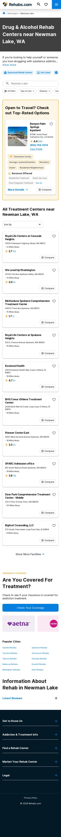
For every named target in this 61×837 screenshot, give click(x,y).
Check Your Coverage (30, 607)
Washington (12, 13)
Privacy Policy (30, 798)
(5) (14, 380)
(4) (14, 282)
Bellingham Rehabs (11, 669)
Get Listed (43, 72)
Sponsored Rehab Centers (18, 72)
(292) (40, 141)
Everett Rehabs (39, 664)
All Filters (9, 91)
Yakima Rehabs (9, 658)
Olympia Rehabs (39, 658)
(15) (14, 251)
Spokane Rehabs (39, 647)
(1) (13, 316)
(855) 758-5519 (39, 145)
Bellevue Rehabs (10, 664)
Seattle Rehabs (9, 647)
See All (39, 183)
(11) (14, 445)
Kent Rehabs (37, 669)
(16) (14, 475)
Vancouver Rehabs (40, 653)
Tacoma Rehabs (9, 653)
